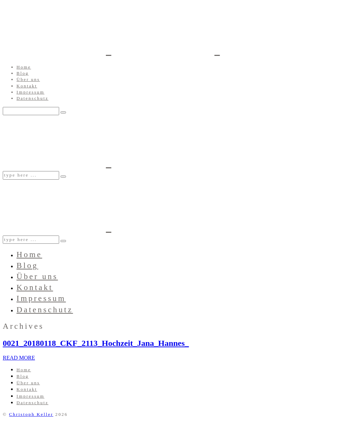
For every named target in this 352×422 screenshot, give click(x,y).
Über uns (28, 79)
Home (23, 67)
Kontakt (26, 85)
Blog (22, 73)
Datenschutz (32, 98)
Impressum (30, 92)
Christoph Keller (31, 414)
